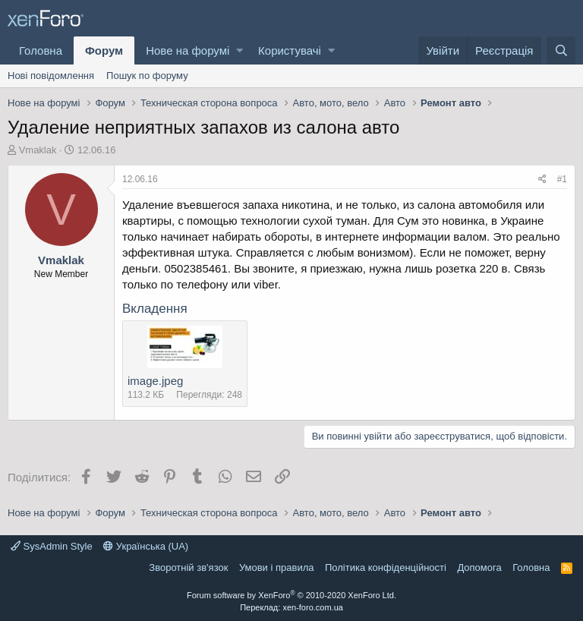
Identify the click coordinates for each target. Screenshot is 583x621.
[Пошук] (561, 50)
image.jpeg (155, 380)
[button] (239, 50)
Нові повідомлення (51, 75)
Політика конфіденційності (385, 567)
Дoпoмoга (479, 567)
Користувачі (289, 50)
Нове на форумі (187, 50)
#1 (562, 179)
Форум (104, 50)
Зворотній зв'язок (188, 567)
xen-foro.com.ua (312, 607)
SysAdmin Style (52, 546)
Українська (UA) (145, 546)
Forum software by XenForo (291, 595)
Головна (40, 50)
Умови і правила (276, 567)
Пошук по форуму (147, 75)
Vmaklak (38, 150)
